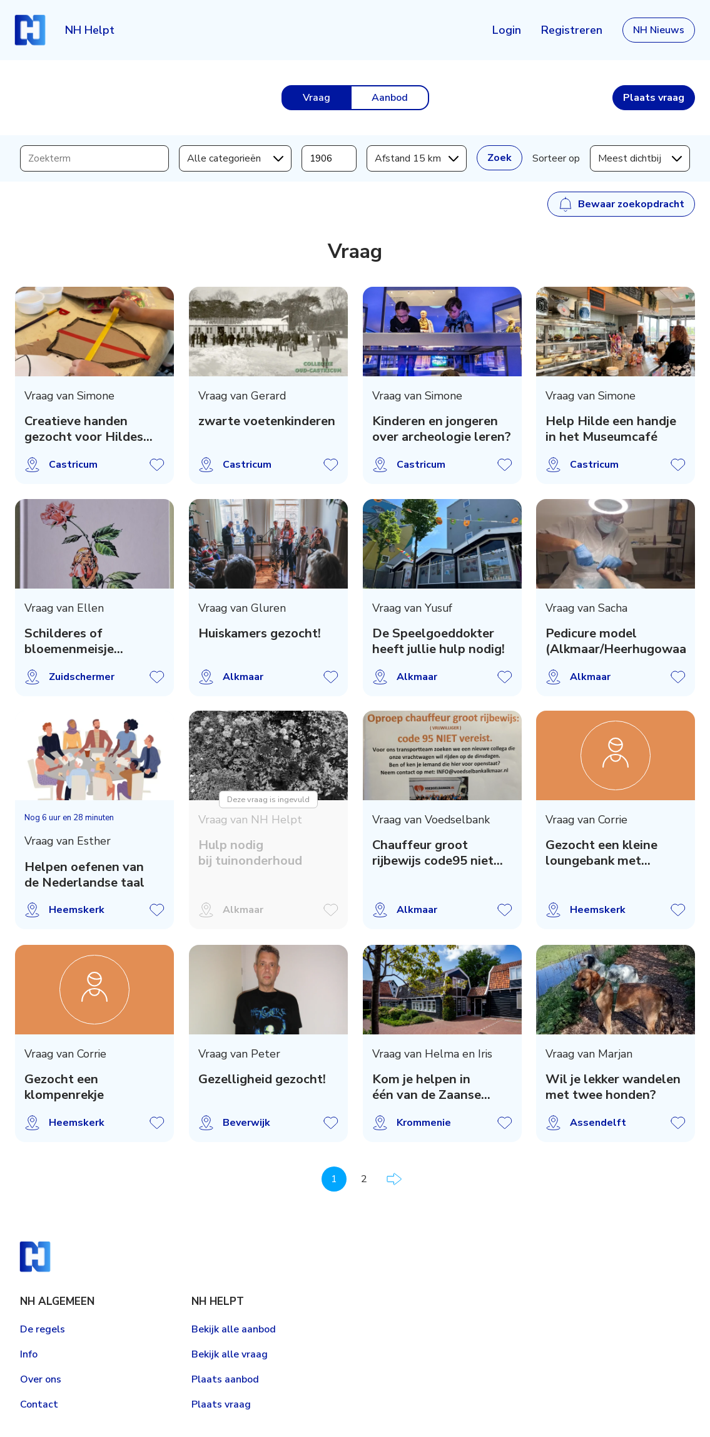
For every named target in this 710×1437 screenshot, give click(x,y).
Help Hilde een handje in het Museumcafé (610, 429)
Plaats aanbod (225, 1379)
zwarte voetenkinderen (266, 421)
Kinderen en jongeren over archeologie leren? (441, 429)
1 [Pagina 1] (334, 1179)
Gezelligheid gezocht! (262, 1079)
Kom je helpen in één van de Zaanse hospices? (426, 1087)
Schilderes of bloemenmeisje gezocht (69, 641)
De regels (42, 1329)
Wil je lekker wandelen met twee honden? (613, 1087)
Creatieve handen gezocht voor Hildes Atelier (83, 429)
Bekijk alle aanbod (233, 1329)
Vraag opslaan (157, 464)
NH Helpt (89, 30)
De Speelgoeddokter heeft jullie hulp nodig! (438, 641)
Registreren (571, 30)
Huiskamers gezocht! (259, 633)
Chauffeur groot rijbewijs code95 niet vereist (433, 853)
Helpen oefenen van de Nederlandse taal (84, 875)
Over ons (40, 1379)
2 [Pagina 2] (364, 1179)
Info (29, 1354)
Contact (39, 1404)
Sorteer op (556, 158)
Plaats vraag (221, 1404)
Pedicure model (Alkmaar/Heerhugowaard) (615, 641)
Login (506, 30)
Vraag (316, 98)
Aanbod (390, 98)
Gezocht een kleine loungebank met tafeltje (601, 853)
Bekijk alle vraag (229, 1354)
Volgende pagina (394, 1179)
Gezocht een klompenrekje (64, 1087)
